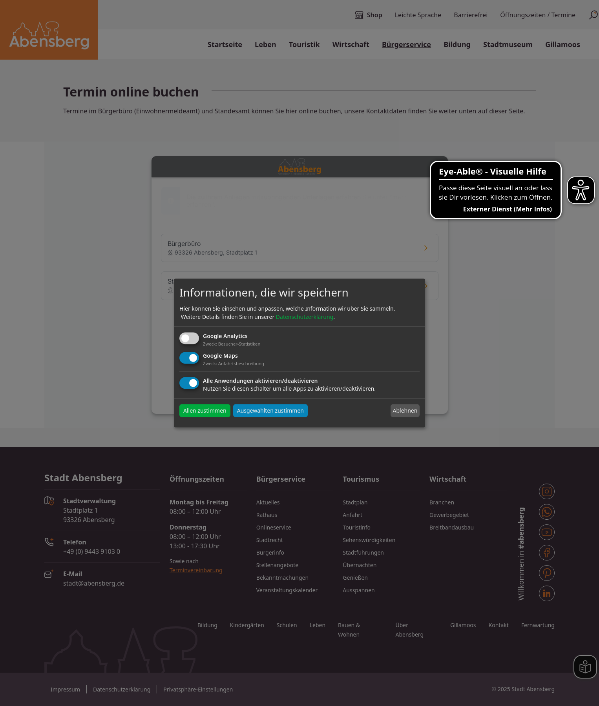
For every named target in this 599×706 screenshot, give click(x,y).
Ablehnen (405, 410)
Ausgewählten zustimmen (270, 411)
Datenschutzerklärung (304, 316)
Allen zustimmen (204, 411)
